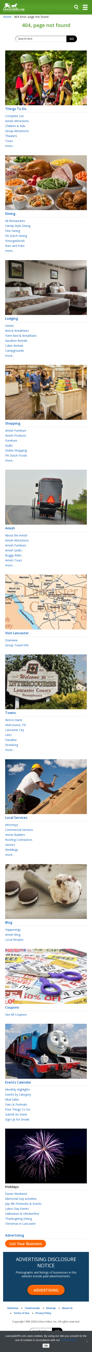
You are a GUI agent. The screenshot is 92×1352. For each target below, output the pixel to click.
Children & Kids (15, 126)
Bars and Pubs (15, 246)
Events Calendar (46, 1080)
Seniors (10, 845)
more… (10, 146)
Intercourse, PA (15, 725)
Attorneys (11, 825)
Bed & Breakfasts (17, 331)
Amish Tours (13, 560)
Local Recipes (14, 940)
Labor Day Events (17, 1209)
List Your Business (25, 1243)
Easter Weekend (16, 1194)
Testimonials (32, 1308)
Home (7, 17)
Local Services (46, 816)
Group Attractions (17, 131)
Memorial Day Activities (21, 1199)
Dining (46, 212)
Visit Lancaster (46, 631)
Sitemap (51, 1308)
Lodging (46, 316)
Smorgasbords (15, 241)
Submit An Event (16, 1114)
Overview (11, 640)
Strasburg (11, 745)
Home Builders (15, 835)
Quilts (9, 445)
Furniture (11, 440)
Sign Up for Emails (17, 1119)
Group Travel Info (17, 645)
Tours (9, 141)
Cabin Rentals (14, 346)
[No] (87, 1341)
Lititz (8, 735)
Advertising (14, 1235)
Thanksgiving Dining (18, 1219)
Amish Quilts (13, 550)
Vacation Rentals (16, 341)
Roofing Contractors (18, 840)
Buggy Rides (13, 555)
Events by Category (18, 1094)
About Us (67, 1308)
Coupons (46, 1005)
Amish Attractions (17, 121)
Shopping (46, 421)
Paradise (11, 740)
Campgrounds (14, 351)
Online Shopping (16, 450)
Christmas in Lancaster (20, 1224)
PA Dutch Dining (16, 236)
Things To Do (46, 107)
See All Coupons (16, 1014)
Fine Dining (12, 231)
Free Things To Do (17, 1109)
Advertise (12, 1308)
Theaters (11, 136)
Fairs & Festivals (16, 1104)
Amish (46, 526)
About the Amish (16, 535)
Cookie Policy (69, 1340)
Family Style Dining (17, 226)
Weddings (11, 850)
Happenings (13, 930)
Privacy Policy (43, 1313)
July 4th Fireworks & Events (23, 1204)
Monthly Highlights (17, 1089)
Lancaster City (14, 730)
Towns (46, 711)
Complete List (14, 116)
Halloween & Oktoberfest (22, 1214)
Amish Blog (12, 935)
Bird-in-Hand (13, 720)
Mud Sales (12, 1099)
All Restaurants (15, 221)
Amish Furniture (15, 430)
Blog (46, 920)
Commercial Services (19, 830)
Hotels (9, 326)
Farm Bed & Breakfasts (21, 336)
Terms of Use (21, 1313)
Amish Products (15, 435)
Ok (46, 1345)
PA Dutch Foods (16, 455)
